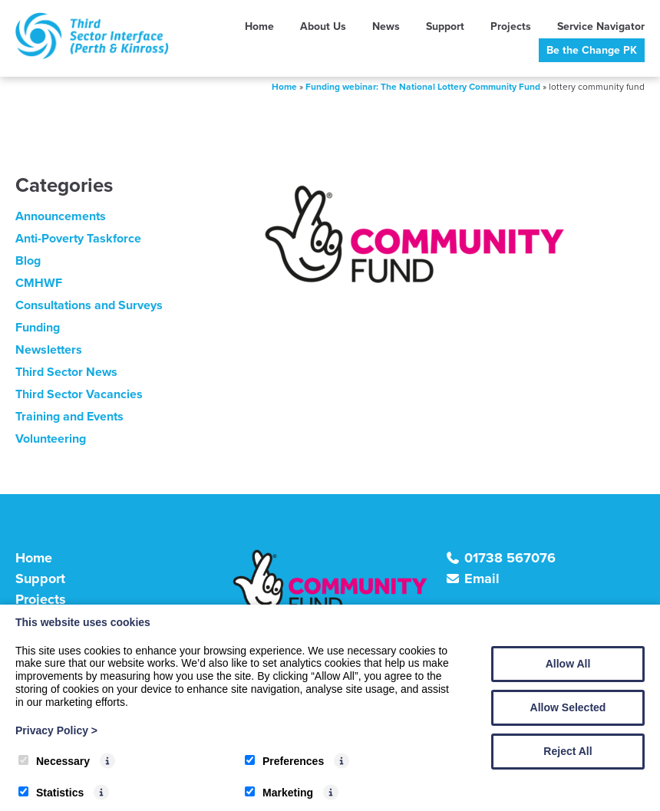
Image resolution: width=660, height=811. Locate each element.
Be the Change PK (591, 50)
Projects (510, 26)
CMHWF (38, 283)
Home (259, 26)
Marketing (279, 792)
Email (482, 578)
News (386, 26)
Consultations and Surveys (89, 305)
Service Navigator (601, 26)
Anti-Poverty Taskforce (78, 238)
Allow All (568, 664)
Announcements (60, 216)
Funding (37, 327)
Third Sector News (66, 372)
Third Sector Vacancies (79, 394)
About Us (323, 26)
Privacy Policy (56, 730)
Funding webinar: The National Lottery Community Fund (422, 87)
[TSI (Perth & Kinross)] (92, 55)
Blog (28, 260)
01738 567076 (510, 558)
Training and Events (69, 416)
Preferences (284, 761)
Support (445, 26)
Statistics (51, 792)
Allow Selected (568, 707)
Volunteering (50, 438)
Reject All (567, 751)
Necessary (54, 761)
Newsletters (48, 349)
